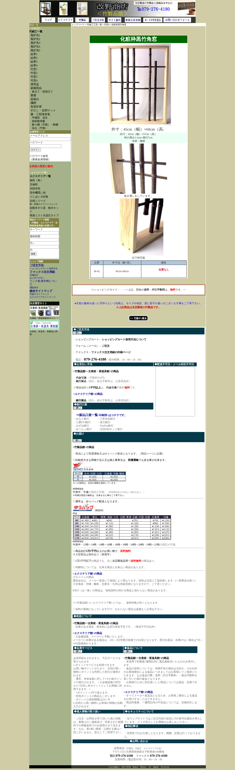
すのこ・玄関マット (43, 110)
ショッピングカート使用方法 (44, 268)
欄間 (33, 102)
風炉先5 (35, 50)
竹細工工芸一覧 (94, 24)
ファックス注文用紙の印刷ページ (111, 352)
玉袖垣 (34, 184)
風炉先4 (35, 46)
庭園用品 (36, 88)
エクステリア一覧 (40, 176)
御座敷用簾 (38, 121)
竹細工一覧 (35, 31)
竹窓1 (34, 69)
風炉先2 (35, 39)
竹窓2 (34, 73)
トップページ (77, 24)
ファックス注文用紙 (42, 271)
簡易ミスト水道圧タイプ (45, 215)
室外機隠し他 (38, 192)
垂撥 (33, 95)
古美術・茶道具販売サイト (42, 318)
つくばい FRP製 (39, 196)
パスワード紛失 (39, 156)
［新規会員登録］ (40, 159)
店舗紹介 (34, 275)
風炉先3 (35, 42)
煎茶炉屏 (36, 106)
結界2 (34, 57)
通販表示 (34, 287)
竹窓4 (34, 80)
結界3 (34, 61)
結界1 (34, 54)
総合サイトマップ (41, 291)
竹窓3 (34, 76)
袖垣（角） (36, 180)
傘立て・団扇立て (42, 91)
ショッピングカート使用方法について (124, 339)
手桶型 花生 (40, 117)
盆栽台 (35, 99)
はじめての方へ (37, 278)
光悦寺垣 (35, 188)
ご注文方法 (37, 265)
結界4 (34, 65)
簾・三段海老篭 (40, 114)
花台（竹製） (40, 128)
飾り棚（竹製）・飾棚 (45, 124)
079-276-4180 (124, 757)
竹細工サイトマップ (39, 294)
